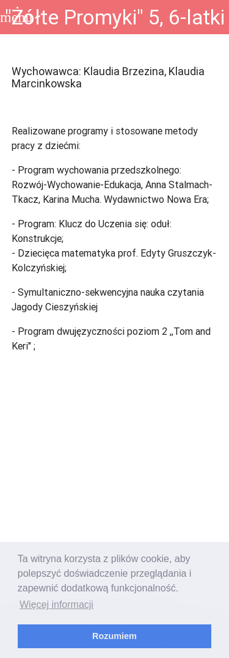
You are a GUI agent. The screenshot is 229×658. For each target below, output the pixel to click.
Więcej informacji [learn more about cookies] (56, 604)
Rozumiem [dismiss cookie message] (114, 636)
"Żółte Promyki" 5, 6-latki (115, 17)
